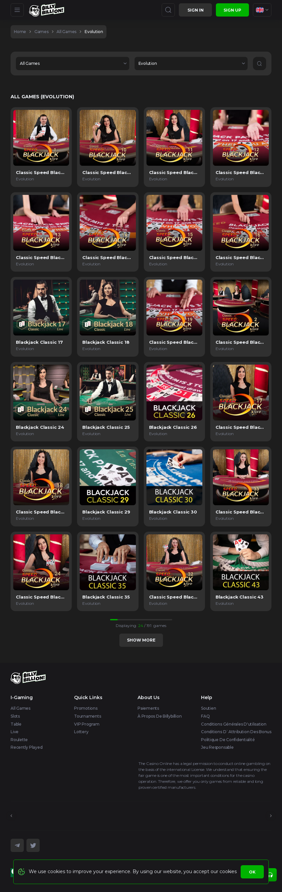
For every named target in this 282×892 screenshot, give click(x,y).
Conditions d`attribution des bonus (236, 731)
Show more (141, 640)
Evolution (94, 31)
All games (66, 31)
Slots (15, 716)
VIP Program (86, 724)
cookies (228, 871)
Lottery (81, 731)
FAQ (205, 716)
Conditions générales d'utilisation (233, 724)
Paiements (148, 708)
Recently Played (26, 747)
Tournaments (87, 716)
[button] (72, 63)
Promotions (86, 708)
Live (15, 731)
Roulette (19, 739)
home (20, 31)
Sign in (195, 10)
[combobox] (262, 10)
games (41, 31)
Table (16, 724)
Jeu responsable (217, 747)
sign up (232, 10)
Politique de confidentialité (228, 739)
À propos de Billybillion (159, 716)
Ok (252, 872)
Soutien (208, 708)
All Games (20, 708)
